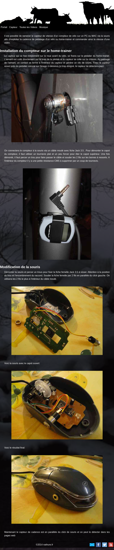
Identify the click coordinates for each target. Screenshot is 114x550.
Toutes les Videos (28, 27)
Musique (43, 27)
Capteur (13, 27)
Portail (4, 27)
